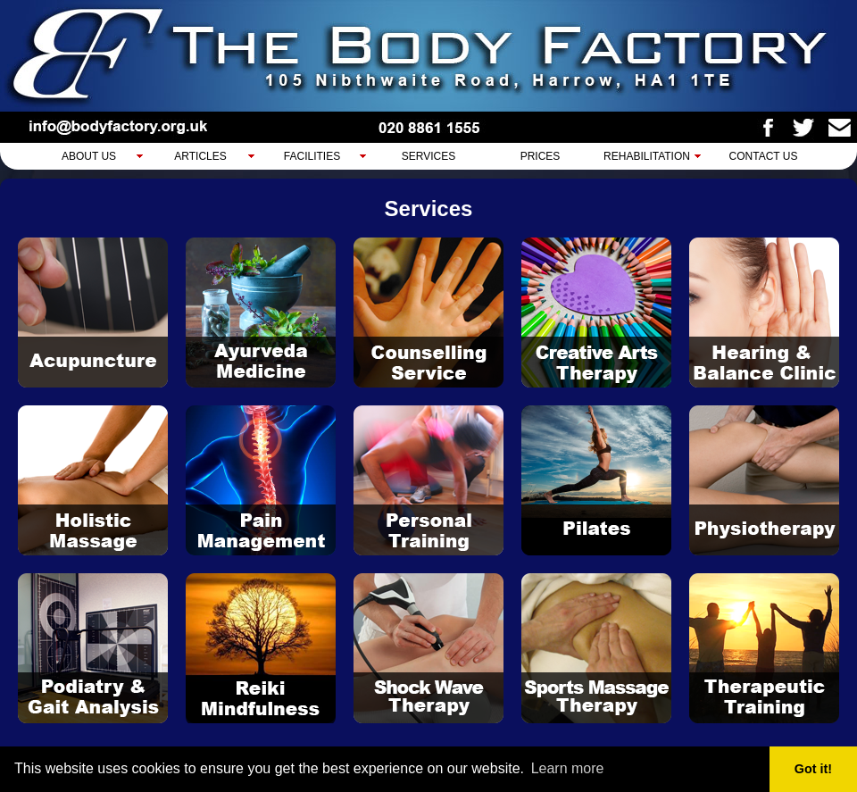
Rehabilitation (646, 156)
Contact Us (763, 156)
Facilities (312, 156)
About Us (89, 156)
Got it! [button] (813, 769)
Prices (540, 156)
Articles (200, 156)
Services (428, 156)
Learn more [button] (567, 768)
